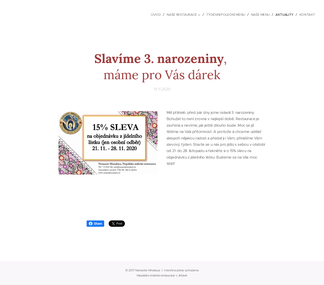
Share (95, 223)
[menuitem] (151, 14)
